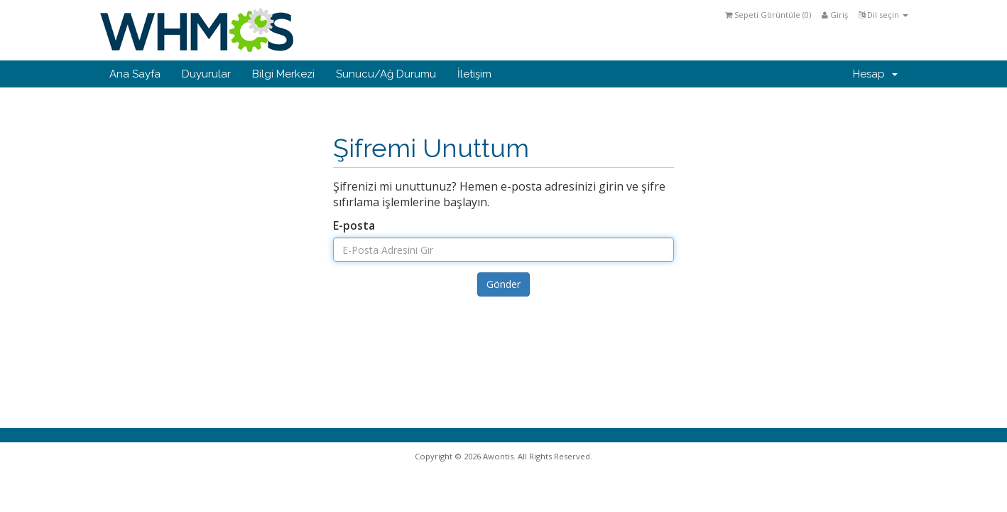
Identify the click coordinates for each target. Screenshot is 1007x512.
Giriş (835, 14)
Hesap (875, 74)
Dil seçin (883, 14)
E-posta (354, 225)
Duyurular (206, 74)
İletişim (474, 74)
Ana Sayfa (134, 74)
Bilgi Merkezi (283, 74)
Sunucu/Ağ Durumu (386, 74)
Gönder (503, 284)
